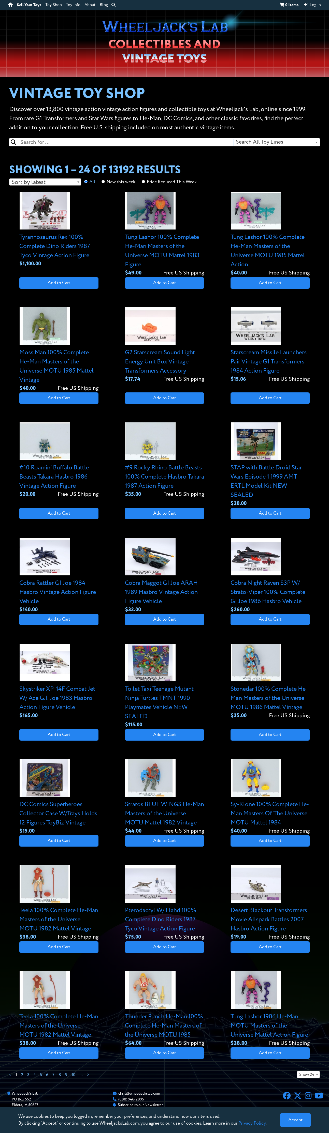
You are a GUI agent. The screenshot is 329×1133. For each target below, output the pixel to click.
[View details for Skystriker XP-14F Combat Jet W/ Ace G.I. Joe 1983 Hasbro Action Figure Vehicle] (58, 682)
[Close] (295, 1120)
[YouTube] (319, 1096)
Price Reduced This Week (172, 182)
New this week (121, 182)
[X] (298, 1096)
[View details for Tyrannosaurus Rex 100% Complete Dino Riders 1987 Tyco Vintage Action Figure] (58, 230)
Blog (104, 5)
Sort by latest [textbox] (28, 182)
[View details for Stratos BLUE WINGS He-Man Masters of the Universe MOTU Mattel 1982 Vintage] (164, 797)
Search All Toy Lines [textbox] (259, 142)
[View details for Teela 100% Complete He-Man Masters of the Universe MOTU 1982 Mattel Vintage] (58, 903)
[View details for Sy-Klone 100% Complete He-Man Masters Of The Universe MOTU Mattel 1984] (270, 797)
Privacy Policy (252, 1123)
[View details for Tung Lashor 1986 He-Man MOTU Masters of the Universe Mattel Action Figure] (270, 1009)
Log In (312, 5)
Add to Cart (59, 283)
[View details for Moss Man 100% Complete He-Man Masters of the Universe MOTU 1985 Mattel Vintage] (58, 350)
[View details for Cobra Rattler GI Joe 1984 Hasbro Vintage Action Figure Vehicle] (58, 576)
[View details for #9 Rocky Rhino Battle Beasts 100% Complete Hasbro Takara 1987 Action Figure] (164, 460)
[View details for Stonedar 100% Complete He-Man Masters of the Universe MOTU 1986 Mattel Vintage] (270, 682)
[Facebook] (287, 1096)
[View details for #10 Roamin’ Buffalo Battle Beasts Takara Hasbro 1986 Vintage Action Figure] (58, 460)
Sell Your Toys (29, 5)
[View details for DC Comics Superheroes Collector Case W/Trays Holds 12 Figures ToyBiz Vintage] (58, 797)
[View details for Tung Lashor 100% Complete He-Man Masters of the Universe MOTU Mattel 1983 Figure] (164, 234)
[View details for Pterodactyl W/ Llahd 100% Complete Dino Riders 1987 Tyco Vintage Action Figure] (164, 903)
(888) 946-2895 (131, 1099)
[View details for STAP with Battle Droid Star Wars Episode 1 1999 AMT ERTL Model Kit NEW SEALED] (270, 465)
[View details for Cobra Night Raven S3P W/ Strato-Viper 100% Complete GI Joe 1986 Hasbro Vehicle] (270, 576)
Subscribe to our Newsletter (140, 1105)
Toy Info (73, 5)
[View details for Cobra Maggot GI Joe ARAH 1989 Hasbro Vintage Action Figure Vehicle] (164, 576)
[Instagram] (308, 1096)
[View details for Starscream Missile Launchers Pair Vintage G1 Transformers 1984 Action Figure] (270, 345)
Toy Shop (53, 5)
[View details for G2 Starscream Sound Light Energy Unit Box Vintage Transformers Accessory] (164, 345)
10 (73, 1075)
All (92, 182)
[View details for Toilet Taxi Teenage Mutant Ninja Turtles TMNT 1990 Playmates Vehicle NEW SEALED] (164, 686)
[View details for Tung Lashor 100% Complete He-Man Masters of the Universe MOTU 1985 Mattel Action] (270, 234)
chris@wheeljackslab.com (139, 1093)
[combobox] (276, 142)
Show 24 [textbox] (306, 1075)
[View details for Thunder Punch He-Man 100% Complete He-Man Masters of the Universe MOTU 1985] (164, 1009)
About (90, 5)
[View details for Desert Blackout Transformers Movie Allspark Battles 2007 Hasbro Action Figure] (270, 903)
